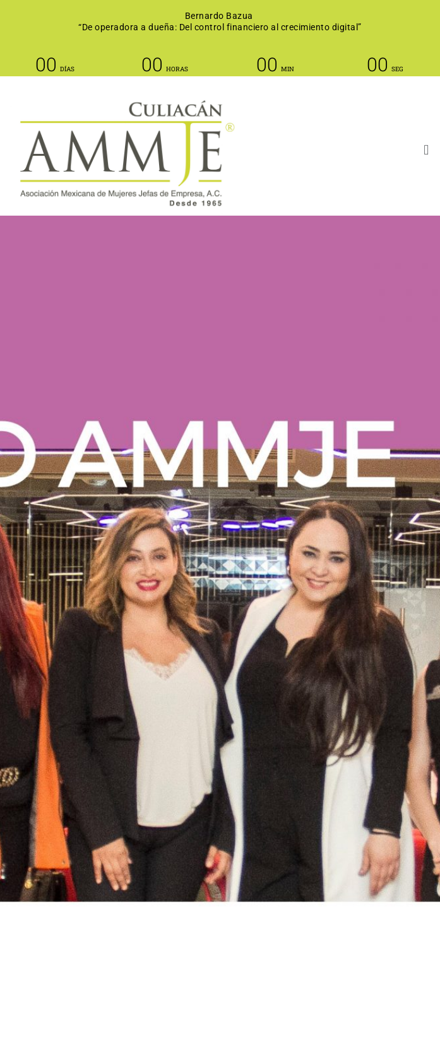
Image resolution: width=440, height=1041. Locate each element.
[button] (374, 150)
